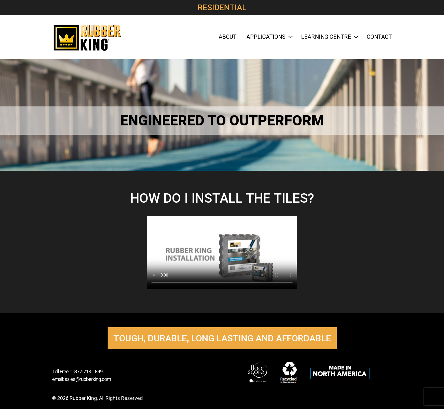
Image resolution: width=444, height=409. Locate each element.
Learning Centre (329, 37)
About (227, 37)
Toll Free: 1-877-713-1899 (77, 371)
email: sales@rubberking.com (81, 379)
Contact (379, 37)
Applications (268, 37)
